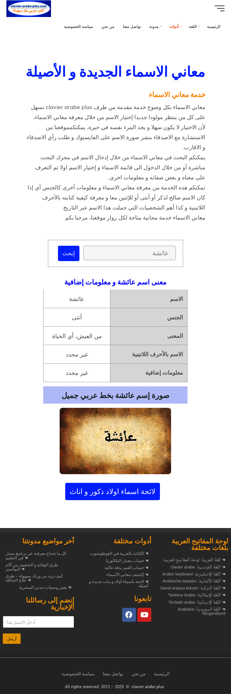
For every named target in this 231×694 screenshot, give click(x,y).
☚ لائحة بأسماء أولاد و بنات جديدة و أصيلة (119, 584)
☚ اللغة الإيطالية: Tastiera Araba (196, 595)
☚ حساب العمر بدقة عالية (126, 568)
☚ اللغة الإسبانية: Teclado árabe (197, 602)
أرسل (11, 639)
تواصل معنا (113, 674)
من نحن (139, 674)
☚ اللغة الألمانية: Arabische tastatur (194, 581)
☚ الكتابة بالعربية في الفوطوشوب (119, 553)
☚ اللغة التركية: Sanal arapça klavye (192, 588)
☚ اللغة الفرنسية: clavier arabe (198, 567)
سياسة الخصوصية (78, 674)
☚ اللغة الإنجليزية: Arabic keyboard (193, 574)
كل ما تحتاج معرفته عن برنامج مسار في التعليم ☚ (36, 556)
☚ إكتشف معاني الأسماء (127, 575)
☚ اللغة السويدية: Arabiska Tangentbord (201, 612)
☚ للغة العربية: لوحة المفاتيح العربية (194, 560)
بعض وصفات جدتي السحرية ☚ (45, 588)
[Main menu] (218, 8)
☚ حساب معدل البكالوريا (127, 561)
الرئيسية (161, 674)
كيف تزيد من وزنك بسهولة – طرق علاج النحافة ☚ (34, 578)
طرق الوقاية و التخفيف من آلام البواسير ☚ (32, 567)
